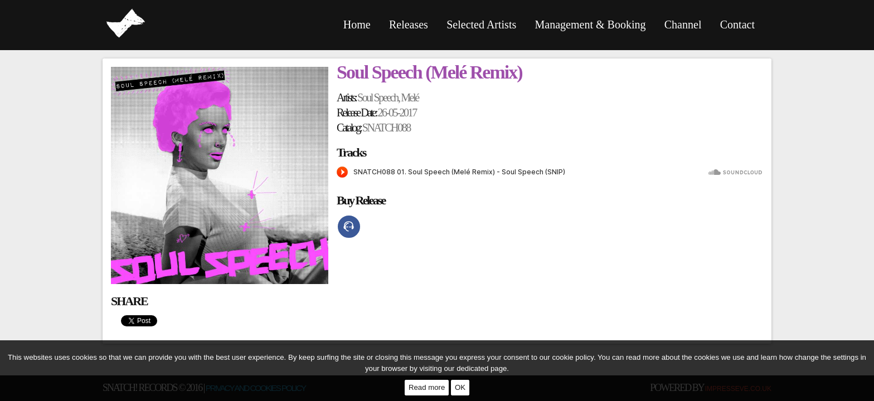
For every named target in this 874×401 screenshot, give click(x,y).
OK (460, 387)
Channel (683, 24)
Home (357, 24)
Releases (408, 24)
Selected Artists (481, 24)
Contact (737, 24)
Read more (427, 387)
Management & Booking (590, 24)
